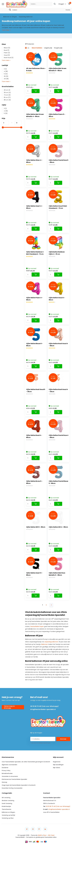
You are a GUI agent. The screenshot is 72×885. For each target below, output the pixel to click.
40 (5, 78)
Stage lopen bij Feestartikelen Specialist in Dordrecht (19, 801)
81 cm (6, 97)
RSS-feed (51, 851)
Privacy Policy (6, 786)
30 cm (6, 90)
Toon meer (6, 30)
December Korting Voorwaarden (12, 804)
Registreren (56, 777)
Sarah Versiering (7, 819)
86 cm (6, 100)
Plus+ (45, 851)
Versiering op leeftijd (8, 831)
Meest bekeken (37, 48)
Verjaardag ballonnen (26, 16)
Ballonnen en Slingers (10, 16)
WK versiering (6, 813)
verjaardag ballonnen (51, 657)
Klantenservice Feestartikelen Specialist (15, 795)
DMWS (40, 851)
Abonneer (63, 755)
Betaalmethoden (7, 789)
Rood (5, 50)
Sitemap (4, 798)
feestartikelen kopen (37, 642)
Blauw (6, 48)
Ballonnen (44, 660)
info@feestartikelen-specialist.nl (42, 725)
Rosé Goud (7, 57)
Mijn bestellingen (58, 780)
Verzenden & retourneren (10, 792)
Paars (6, 52)
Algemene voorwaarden (10, 780)
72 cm (6, 95)
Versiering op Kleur (8, 834)
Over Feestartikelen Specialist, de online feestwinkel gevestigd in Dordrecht (26, 777)
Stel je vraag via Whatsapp (9, 723)
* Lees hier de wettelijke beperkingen (40, 758)
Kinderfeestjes (6, 822)
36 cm (6, 92)
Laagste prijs (48, 48)
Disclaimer (5, 783)
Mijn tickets (56, 783)
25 (5, 76)
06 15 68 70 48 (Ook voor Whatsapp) (44, 722)
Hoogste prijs (58, 48)
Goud (6, 55)
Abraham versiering (8, 816)
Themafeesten (7, 825)
